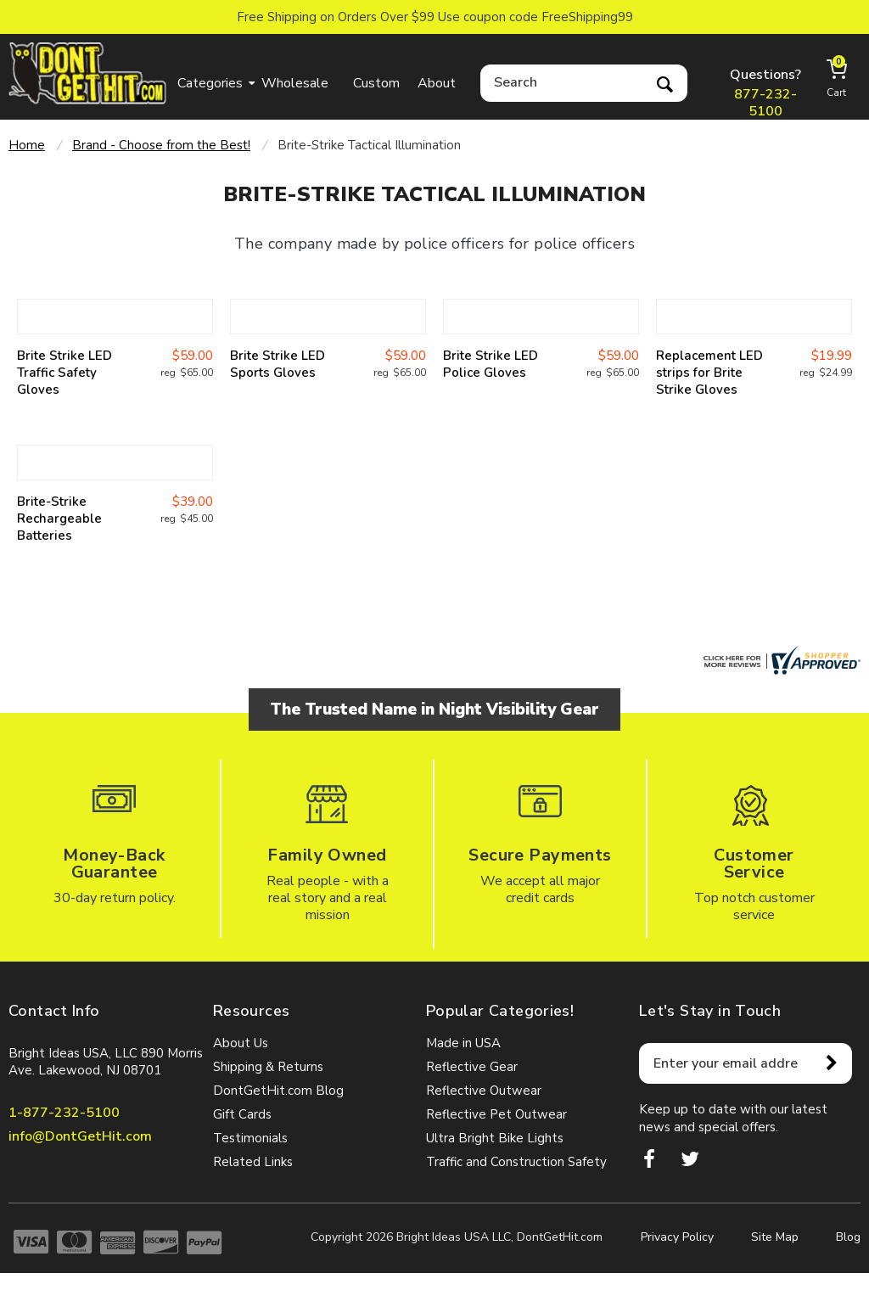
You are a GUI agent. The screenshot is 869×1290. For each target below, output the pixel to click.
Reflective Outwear (483, 1090)
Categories (210, 83)
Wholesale (294, 83)
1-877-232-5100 (64, 1112)
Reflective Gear (472, 1066)
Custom (376, 83)
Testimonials (250, 1138)
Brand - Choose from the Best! (161, 145)
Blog (848, 1237)
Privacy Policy (677, 1237)
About (437, 83)
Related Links (253, 1161)
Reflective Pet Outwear (496, 1114)
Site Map (775, 1237)
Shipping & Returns (268, 1066)
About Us (240, 1043)
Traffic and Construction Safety (516, 1161)
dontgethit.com (88, 73)
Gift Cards (242, 1114)
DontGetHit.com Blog (278, 1090)
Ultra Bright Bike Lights (494, 1138)
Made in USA (463, 1043)
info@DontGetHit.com (80, 1136)
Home (26, 145)
